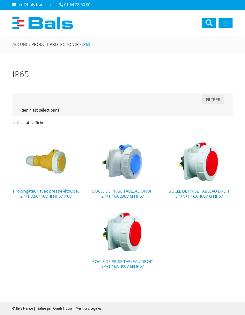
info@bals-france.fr (31, 4)
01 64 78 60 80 (74, 4)
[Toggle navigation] (226, 23)
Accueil (20, 44)
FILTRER (213, 99)
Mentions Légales (88, 308)
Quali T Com (62, 308)
